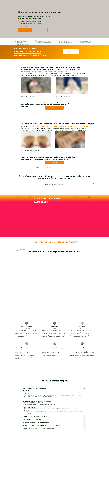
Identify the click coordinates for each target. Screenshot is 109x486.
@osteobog (82, 326)
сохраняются (38, 72)
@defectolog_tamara (82, 347)
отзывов (65, 41)
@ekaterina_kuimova (26, 326)
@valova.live (54, 326)
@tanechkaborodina (26, 347)
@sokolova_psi (55, 347)
